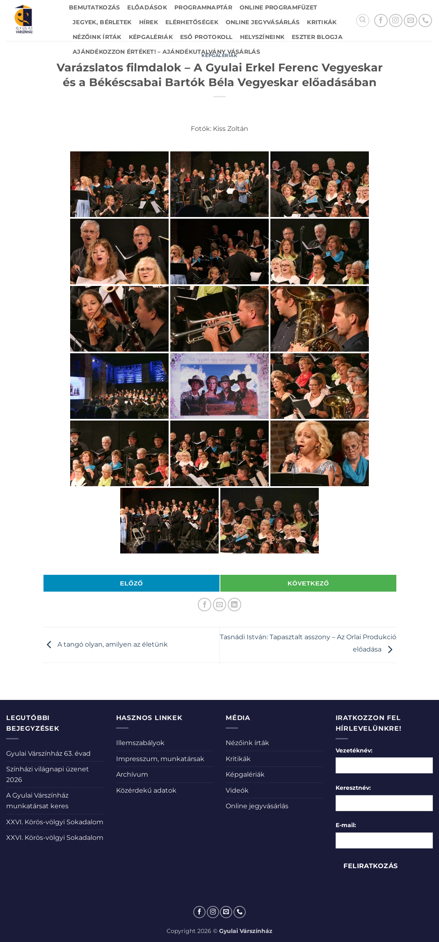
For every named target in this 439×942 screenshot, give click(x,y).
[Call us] (425, 20)
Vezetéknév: (354, 750)
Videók (237, 790)
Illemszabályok (140, 743)
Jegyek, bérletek (102, 22)
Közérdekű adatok (146, 790)
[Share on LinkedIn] (234, 604)
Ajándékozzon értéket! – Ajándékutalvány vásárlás (166, 51)
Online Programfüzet (278, 7)
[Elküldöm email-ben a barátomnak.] (219, 604)
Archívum (132, 774)
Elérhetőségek (191, 22)
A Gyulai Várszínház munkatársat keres (37, 800)
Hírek (148, 22)
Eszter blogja (317, 37)
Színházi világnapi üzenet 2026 (47, 774)
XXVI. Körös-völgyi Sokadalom (54, 822)
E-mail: (346, 825)
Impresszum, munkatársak (160, 759)
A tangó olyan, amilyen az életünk (105, 644)
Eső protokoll (206, 37)
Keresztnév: (353, 787)
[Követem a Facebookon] (381, 20)
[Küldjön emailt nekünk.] (410, 20)
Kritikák (321, 22)
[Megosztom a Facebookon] (204, 604)
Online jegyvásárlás (263, 22)
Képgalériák (151, 37)
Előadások (147, 7)
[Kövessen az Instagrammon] (395, 20)
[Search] (362, 20)
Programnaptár (203, 7)
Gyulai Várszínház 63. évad (48, 753)
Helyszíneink (262, 37)
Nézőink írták (97, 37)
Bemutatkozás (94, 7)
